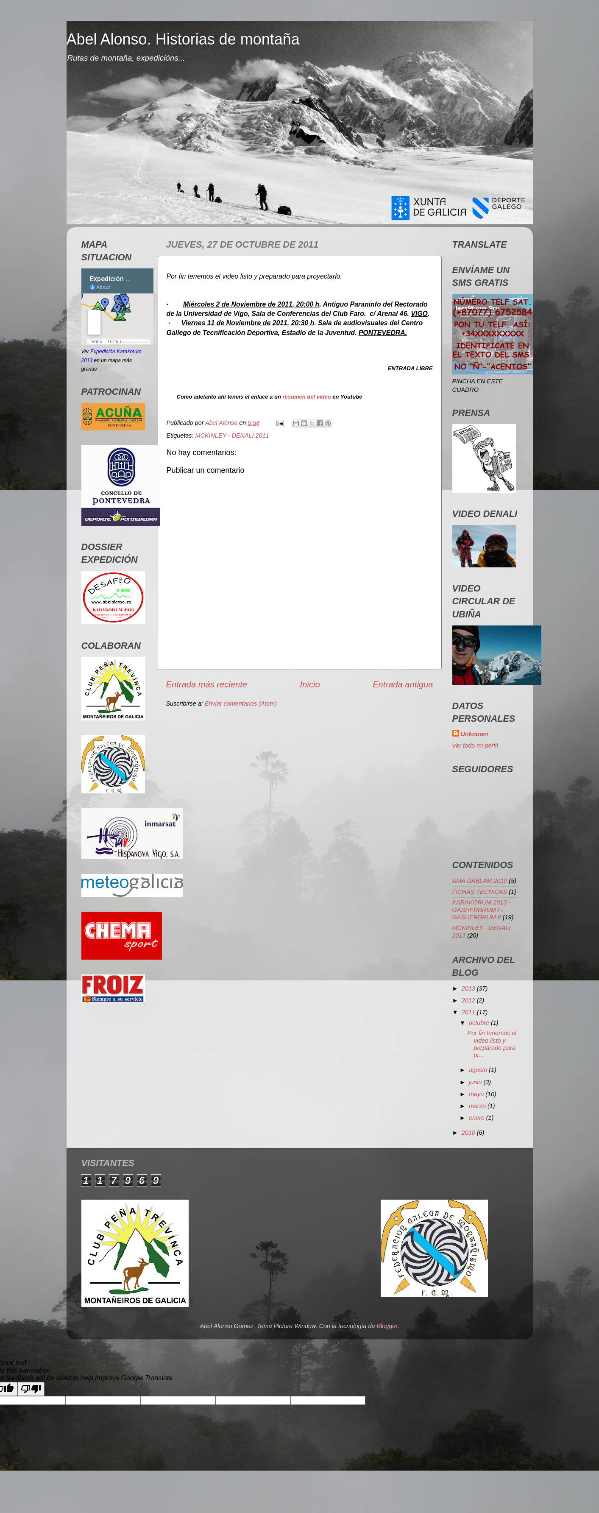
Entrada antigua (403, 684)
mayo (477, 1094)
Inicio (310, 684)
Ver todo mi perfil (475, 745)
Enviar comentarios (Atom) (241, 703)
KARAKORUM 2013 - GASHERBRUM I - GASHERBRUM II (481, 910)
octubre (480, 1022)
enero (477, 1117)
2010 (469, 1132)
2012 (469, 1000)
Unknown (474, 734)
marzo (478, 1106)
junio (476, 1082)
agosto (479, 1069)
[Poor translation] (31, 1389)
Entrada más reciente (207, 684)
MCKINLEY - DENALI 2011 (232, 435)
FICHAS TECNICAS (479, 891)
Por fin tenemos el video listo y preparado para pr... (491, 1044)
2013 (469, 988)
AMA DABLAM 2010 (479, 880)
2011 (469, 1012)
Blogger (387, 1326)
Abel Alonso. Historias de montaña (183, 39)
